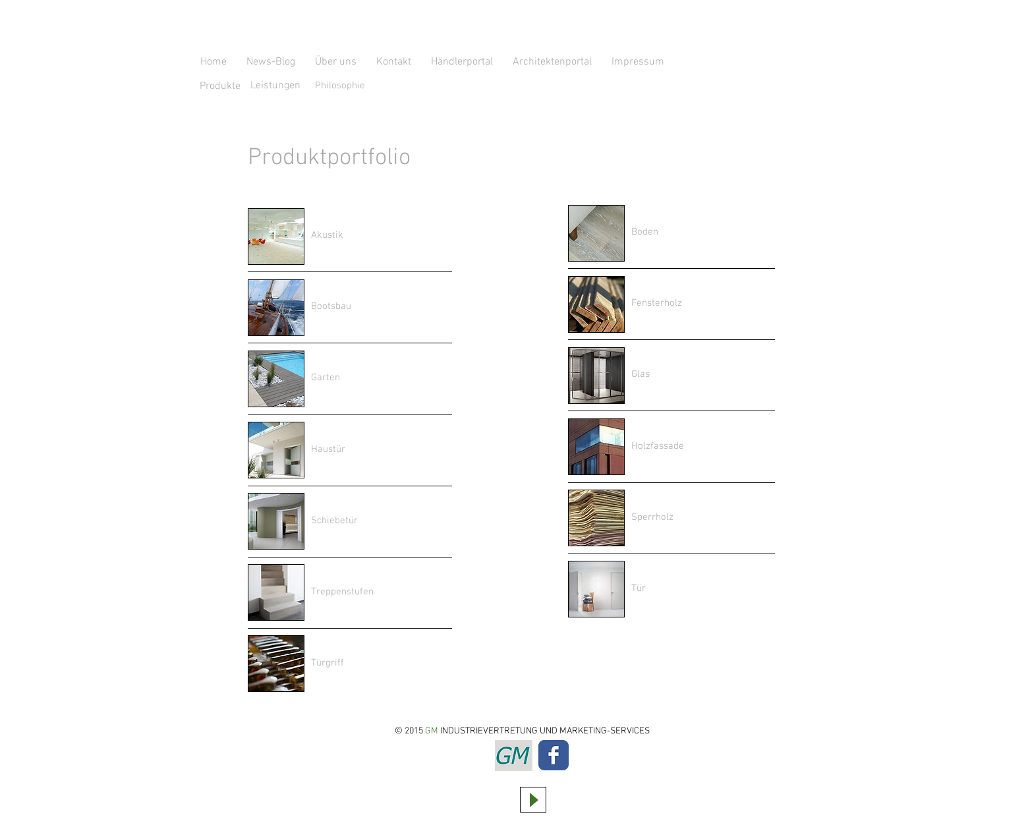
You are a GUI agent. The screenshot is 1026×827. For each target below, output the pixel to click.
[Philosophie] (365, 85)
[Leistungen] (275, 86)
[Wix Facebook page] (553, 755)
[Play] (533, 799)
